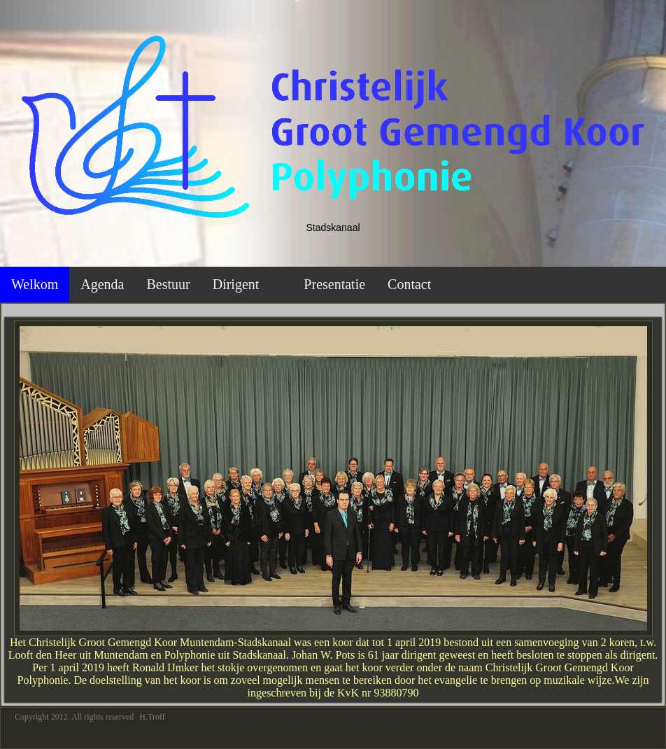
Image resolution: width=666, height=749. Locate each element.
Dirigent (236, 284)
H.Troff (151, 717)
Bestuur (168, 284)
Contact (409, 284)
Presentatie (334, 284)
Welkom (34, 284)
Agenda (102, 284)
